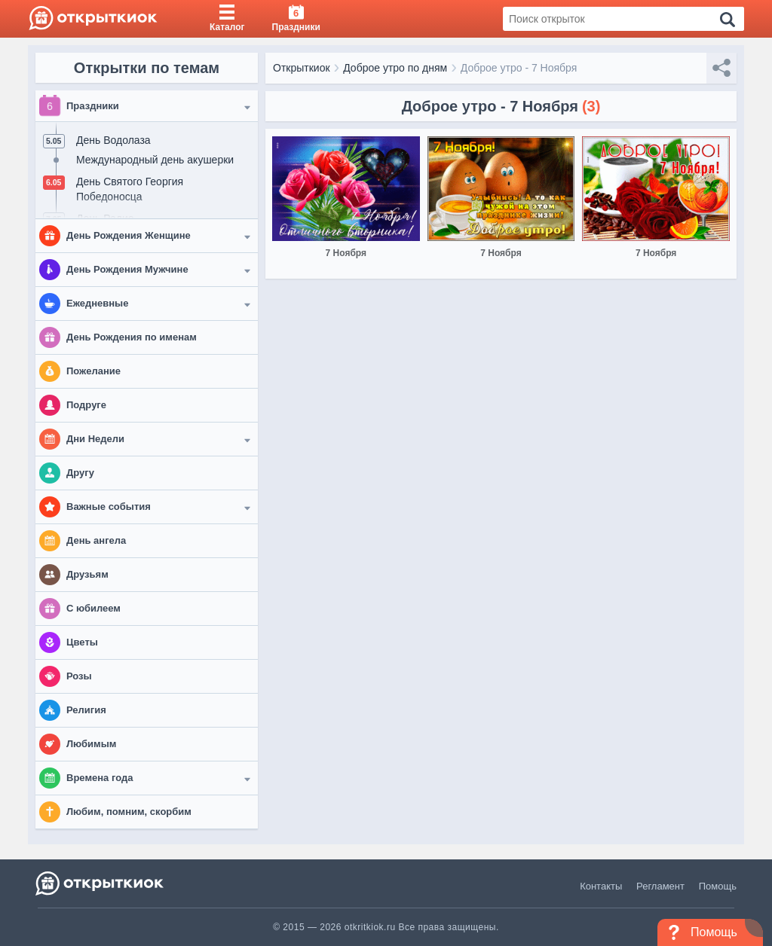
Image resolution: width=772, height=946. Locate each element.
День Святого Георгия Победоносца (129, 189)
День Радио (105, 218)
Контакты (601, 886)
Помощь (718, 886)
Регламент (660, 886)
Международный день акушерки (155, 160)
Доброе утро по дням (395, 68)
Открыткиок (301, 68)
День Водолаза (113, 140)
